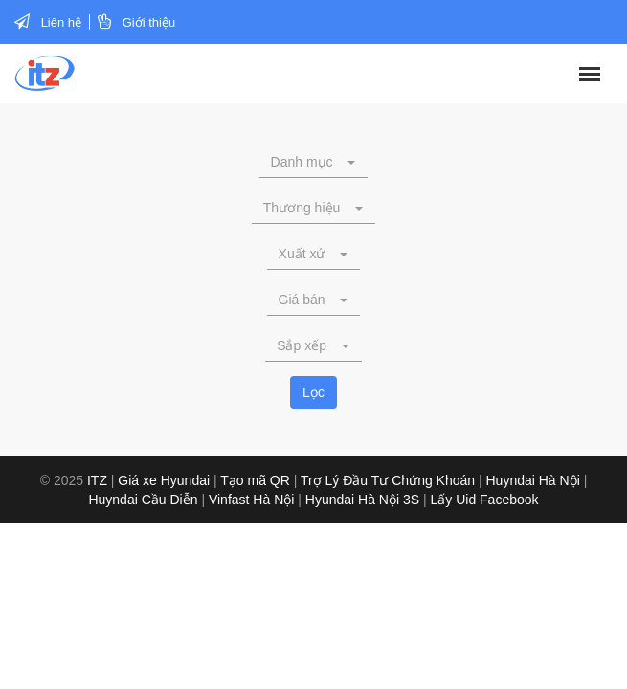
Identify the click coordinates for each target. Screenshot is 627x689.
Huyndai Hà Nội (533, 480)
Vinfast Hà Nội (251, 499)
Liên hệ (61, 22)
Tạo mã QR (255, 480)
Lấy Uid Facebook (485, 499)
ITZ (97, 480)
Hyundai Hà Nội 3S (362, 499)
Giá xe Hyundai (164, 480)
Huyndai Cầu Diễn (142, 499)
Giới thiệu (149, 22)
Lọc (313, 392)
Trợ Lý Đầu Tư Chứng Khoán (388, 480)
